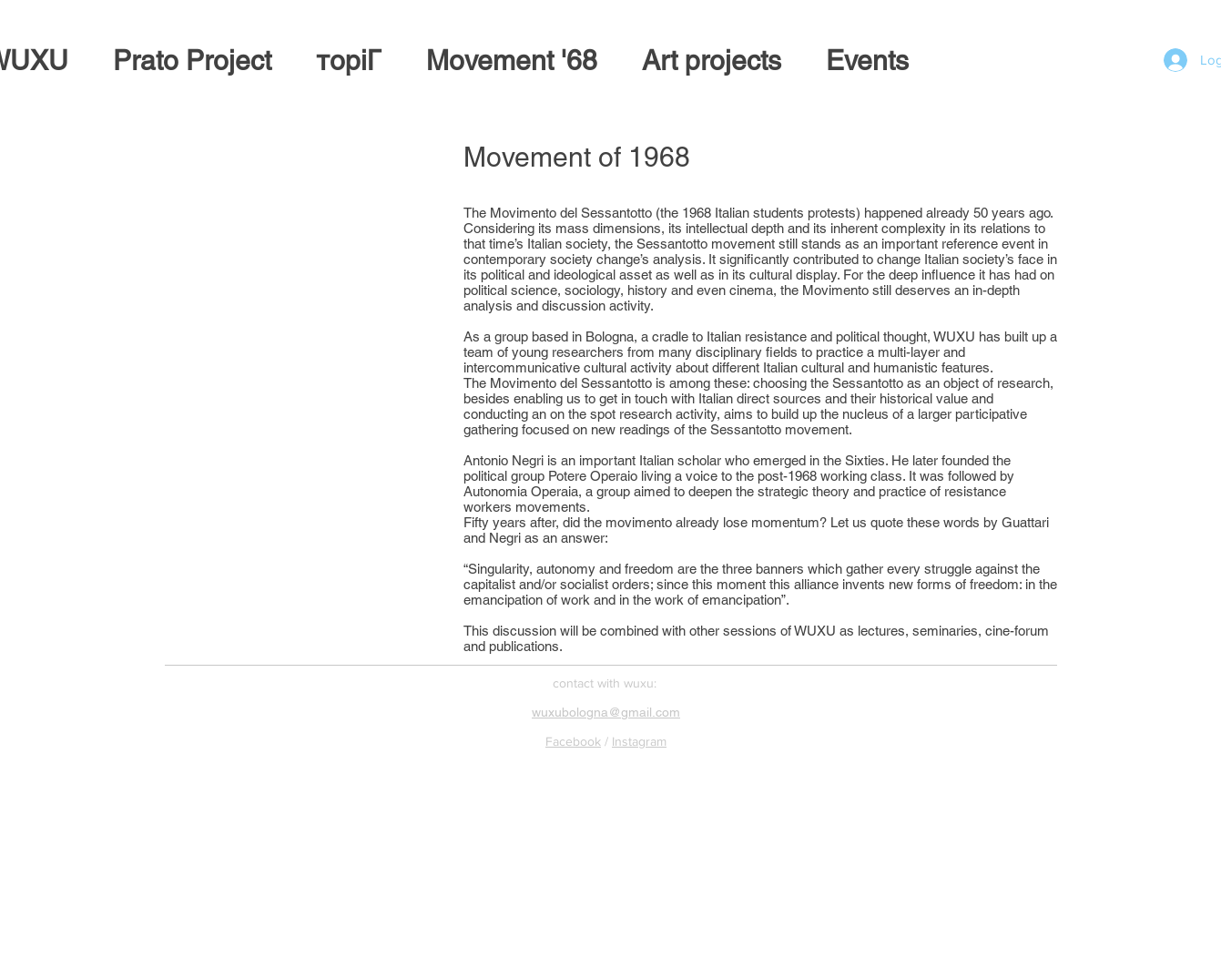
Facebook (573, 741)
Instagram (639, 741)
